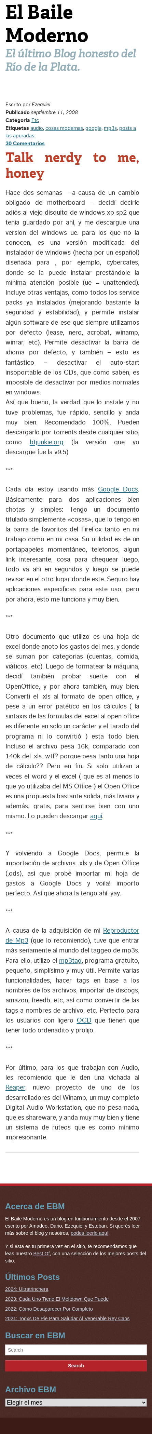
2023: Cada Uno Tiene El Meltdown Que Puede (57, 1299)
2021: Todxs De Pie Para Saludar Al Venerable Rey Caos (67, 1318)
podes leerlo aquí (89, 1233)
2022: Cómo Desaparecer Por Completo (49, 1309)
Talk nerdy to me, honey (72, 165)
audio (36, 128)
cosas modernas (64, 128)
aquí (96, 816)
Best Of (41, 1253)
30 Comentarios (25, 143)
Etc (35, 120)
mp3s (110, 128)
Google (118, 489)
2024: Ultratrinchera (26, 1289)
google (93, 128)
